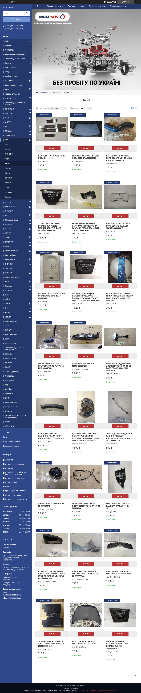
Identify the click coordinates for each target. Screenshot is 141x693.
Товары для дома (12, 94)
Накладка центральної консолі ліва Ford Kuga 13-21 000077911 (86, 573)
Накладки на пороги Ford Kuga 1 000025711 (51, 157)
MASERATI (9, 393)
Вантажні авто (11, 255)
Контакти (81, 6)
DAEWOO (9, 229)
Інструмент (9, 63)
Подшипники (10, 343)
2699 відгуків (111, 2)
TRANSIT (8, 168)
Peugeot (8, 273)
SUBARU (9, 242)
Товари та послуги (55, 6)
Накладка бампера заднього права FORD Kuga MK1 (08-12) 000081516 (51, 436)
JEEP (7, 304)
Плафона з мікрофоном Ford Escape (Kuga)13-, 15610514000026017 (118, 226)
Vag (6, 385)
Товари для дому (12, 371)
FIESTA (8, 149)
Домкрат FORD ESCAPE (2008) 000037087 (83, 365)
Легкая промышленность (15, 54)
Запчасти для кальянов (15, 59)
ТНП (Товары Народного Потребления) (15, 416)
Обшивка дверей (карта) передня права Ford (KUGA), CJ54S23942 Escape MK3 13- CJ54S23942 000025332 (86, 297)
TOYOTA (8, 113)
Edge (7, 159)
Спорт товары (11, 407)
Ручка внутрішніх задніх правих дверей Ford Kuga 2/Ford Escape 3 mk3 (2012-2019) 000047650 (51, 574)
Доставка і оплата (11, 446)
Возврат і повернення (12, 441)
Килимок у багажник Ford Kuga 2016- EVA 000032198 (85, 157)
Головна (40, 6)
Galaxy (7, 187)
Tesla (7, 326)
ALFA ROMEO (11, 334)
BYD (7, 398)
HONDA (8, 224)
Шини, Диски (10, 358)
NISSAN (8, 118)
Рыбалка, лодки (11, 76)
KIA (6, 216)
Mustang (8, 192)
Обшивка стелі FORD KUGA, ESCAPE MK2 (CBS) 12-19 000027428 (52, 296)
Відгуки (6, 437)
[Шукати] (27, 13)
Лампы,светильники (13, 85)
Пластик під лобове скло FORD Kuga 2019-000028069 (119, 572)
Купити (52, 148)
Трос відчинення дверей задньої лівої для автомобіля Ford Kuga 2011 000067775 (119, 437)
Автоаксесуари (11, 251)
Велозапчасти (11, 402)
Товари (6, 41)
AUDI (7, 72)
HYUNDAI (9, 81)
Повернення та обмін (98, 6)
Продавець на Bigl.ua (70, 688)
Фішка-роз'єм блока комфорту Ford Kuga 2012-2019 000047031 (51, 366)
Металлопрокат (11, 67)
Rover (7, 312)
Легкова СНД (10, 260)
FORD (7, 140)
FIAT (7, 89)
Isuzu (7, 295)
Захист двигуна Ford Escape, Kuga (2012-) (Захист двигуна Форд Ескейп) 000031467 (49, 227)
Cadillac (8, 389)
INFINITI (8, 330)
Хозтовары (9, 50)
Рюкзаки (8, 354)
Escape (8, 197)
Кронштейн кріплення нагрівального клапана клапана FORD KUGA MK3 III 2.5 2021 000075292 (85, 227)
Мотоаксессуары (12, 277)
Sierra (7, 173)
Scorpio (8, 183)
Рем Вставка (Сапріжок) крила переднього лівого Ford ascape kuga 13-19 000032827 (119, 297)
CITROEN (9, 264)
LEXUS (8, 233)
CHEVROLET (10, 98)
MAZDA (8, 131)
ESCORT (8, 178)
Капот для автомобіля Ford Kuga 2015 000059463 (84, 642)
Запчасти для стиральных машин (16, 104)
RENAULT (9, 211)
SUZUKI (8, 268)
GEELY (8, 202)
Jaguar (8, 317)
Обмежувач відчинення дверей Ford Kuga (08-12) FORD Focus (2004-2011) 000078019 (118, 367)
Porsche (8, 286)
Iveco (7, 308)
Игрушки (8, 411)
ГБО (7, 339)
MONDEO (9, 154)
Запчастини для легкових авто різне (15, 349)
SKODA (8, 127)
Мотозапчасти (11, 321)
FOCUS (8, 144)
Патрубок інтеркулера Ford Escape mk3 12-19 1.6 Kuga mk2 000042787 (119, 158)
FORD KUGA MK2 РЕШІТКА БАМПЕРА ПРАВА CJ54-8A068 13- (119, 506)
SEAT (7, 282)
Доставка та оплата (118, 6)
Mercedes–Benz (11, 220)
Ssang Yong (10, 135)
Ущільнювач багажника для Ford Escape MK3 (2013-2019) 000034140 (52, 643)
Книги (7, 422)
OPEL (7, 238)
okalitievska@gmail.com (12, 595)
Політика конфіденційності (107, 690)
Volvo (7, 299)
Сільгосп (8, 290)
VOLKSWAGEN (11, 207)
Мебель (8, 45)
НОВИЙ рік (9, 380)
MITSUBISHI (10, 109)
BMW (7, 246)
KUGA (7, 164)
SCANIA (8, 363)
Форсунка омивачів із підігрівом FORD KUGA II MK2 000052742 (86, 506)
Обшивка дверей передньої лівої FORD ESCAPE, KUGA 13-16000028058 (117, 644)
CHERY (8, 122)
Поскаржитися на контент (87, 690)
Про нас (6, 432)
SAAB (7, 367)
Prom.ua (82, 686)
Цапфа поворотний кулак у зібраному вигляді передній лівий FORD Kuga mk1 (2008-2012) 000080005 (85, 437)
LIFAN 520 (9, 426)
